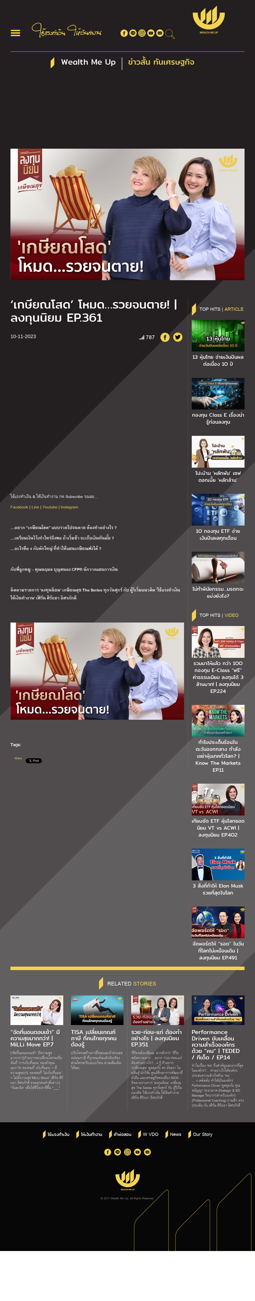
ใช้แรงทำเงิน (58, 1134)
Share (18, 758)
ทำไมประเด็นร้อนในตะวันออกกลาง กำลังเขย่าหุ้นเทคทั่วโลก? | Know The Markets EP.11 (218, 756)
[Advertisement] (127, 111)
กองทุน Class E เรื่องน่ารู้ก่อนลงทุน (218, 418)
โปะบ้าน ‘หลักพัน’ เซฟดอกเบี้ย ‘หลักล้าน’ (218, 477)
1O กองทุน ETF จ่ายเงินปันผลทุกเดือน (218, 534)
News (175, 1134)
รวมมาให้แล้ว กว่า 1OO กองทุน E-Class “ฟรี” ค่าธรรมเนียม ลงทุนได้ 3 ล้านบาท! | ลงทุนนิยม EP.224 (218, 677)
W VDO (150, 1134)
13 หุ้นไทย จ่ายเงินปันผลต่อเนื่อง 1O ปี (218, 360)
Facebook (19, 506)
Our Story (202, 1134)
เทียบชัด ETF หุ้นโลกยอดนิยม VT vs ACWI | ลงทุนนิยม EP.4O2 (218, 827)
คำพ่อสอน (122, 1134)
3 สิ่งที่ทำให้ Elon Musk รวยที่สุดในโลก (218, 889)
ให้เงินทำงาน (91, 1134)
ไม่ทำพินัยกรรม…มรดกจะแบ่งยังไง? (218, 592)
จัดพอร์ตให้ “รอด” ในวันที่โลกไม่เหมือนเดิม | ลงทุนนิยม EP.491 (218, 950)
